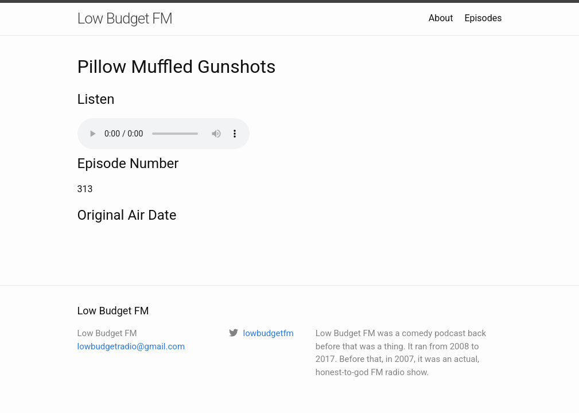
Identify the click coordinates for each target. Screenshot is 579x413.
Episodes (483, 18)
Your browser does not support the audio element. (163, 133)
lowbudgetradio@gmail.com (131, 346)
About (441, 18)
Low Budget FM (125, 18)
